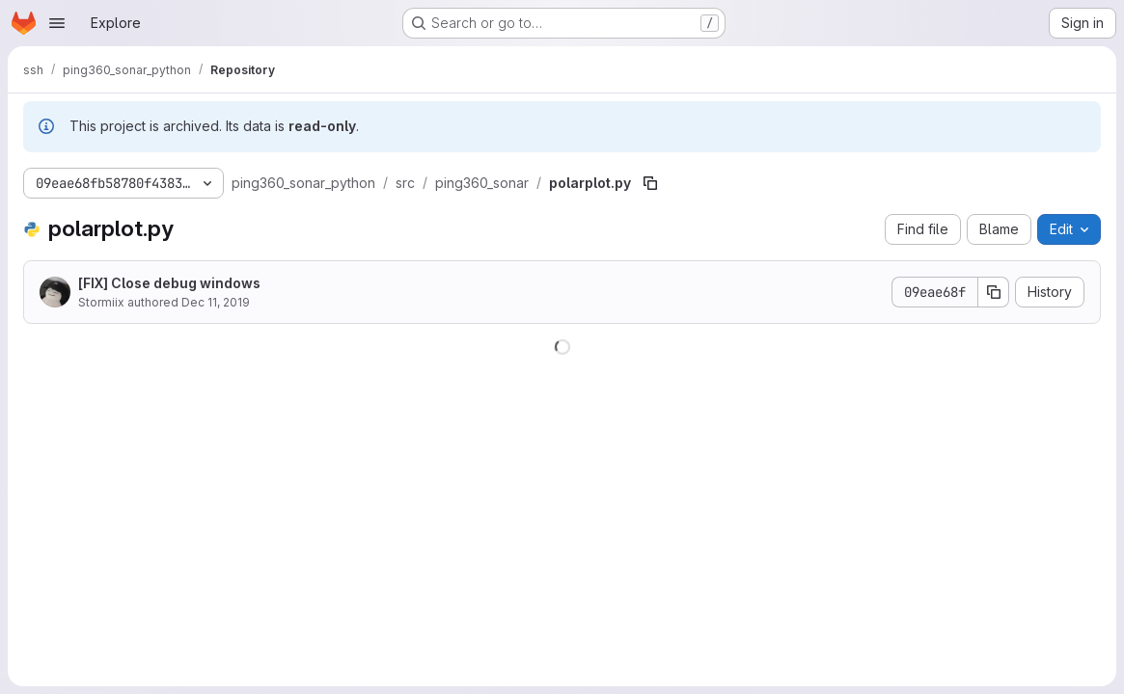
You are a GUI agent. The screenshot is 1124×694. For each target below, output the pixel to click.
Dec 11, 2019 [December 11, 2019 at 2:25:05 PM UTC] (215, 302)
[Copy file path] (650, 183)
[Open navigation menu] (56, 23)
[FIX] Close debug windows (169, 283)
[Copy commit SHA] (993, 292)
